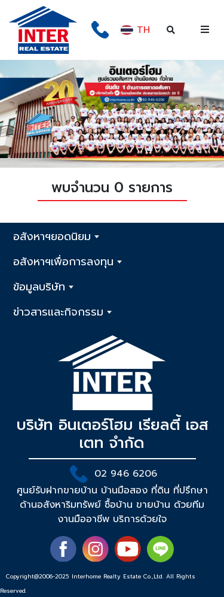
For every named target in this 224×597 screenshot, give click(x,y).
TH (134, 30)
